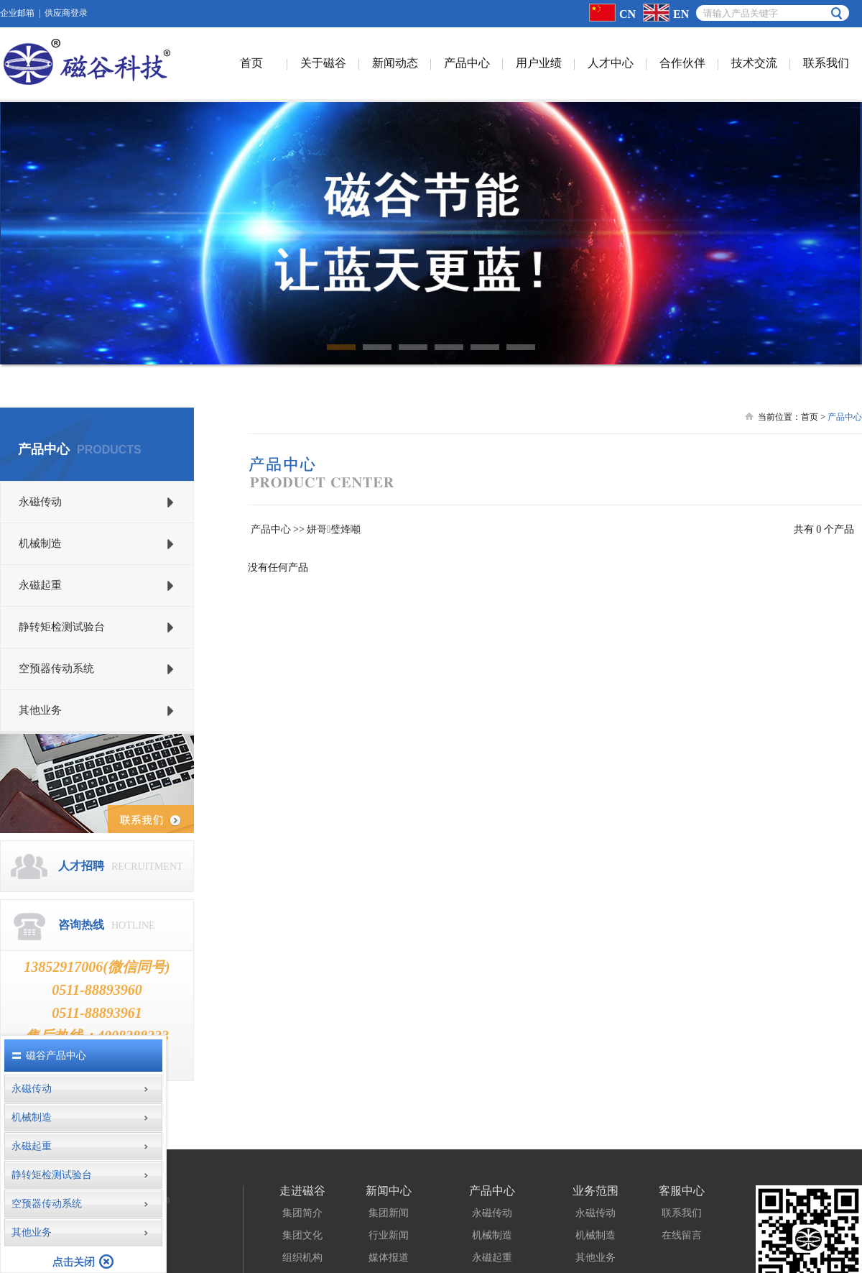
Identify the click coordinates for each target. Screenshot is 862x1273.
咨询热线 (81, 884)
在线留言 (682, 1194)
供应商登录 (66, 13)
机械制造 (492, 1194)
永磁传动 (492, 1172)
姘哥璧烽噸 (334, 488)
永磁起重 (492, 1216)
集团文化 (302, 1194)
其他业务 (595, 1216)
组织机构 (302, 1216)
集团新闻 (389, 1172)
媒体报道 (389, 1216)
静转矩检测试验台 (492, 1238)
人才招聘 (81, 825)
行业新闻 (389, 1194)
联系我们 (682, 1172)
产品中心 (271, 488)
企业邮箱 (17, 13)
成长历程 (302, 1238)
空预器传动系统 (492, 1261)
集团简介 (302, 1172)
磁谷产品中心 (56, 1055)
